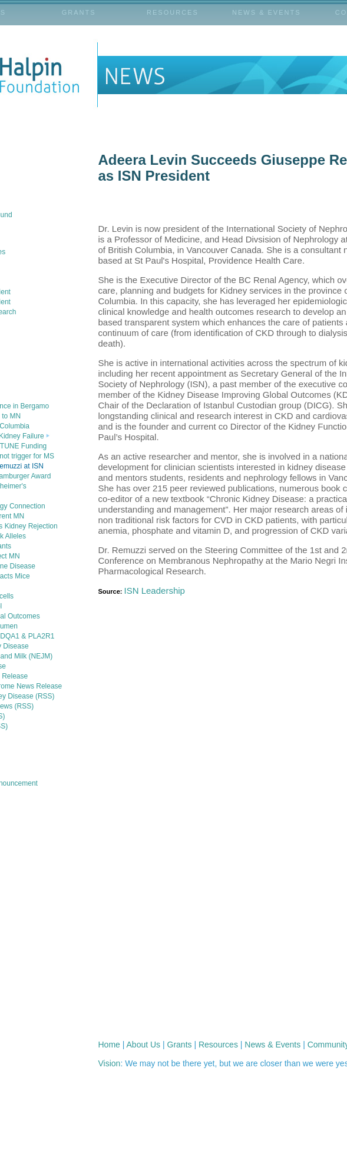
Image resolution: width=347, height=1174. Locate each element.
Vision (109, 1063)
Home (109, 1044)
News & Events (272, 1044)
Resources (218, 1044)
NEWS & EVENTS (266, 12)
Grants (179, 1044)
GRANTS (79, 12)
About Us (144, 1044)
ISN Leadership (154, 591)
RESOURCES (173, 12)
